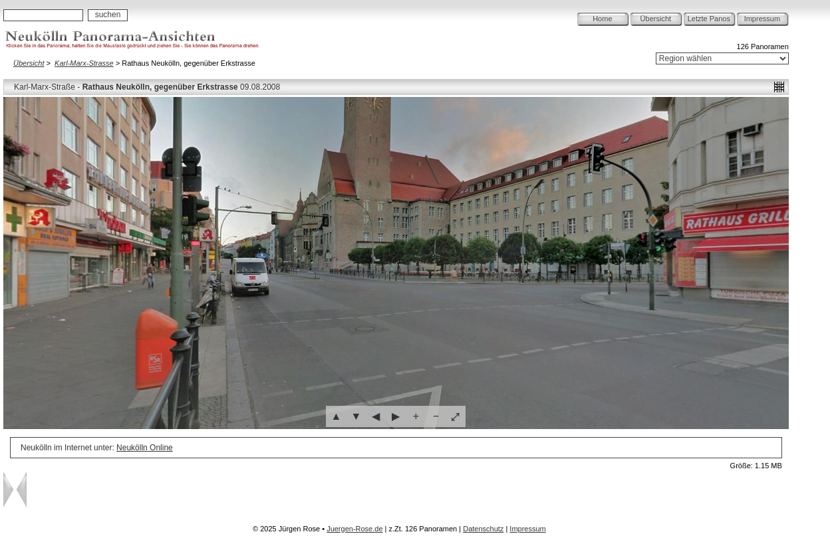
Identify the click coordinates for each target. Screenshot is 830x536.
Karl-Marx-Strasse (84, 63)
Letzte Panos (709, 19)
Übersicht (655, 19)
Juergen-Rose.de (354, 529)
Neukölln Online (144, 447)
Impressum (762, 19)
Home (602, 19)
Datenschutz (483, 529)
